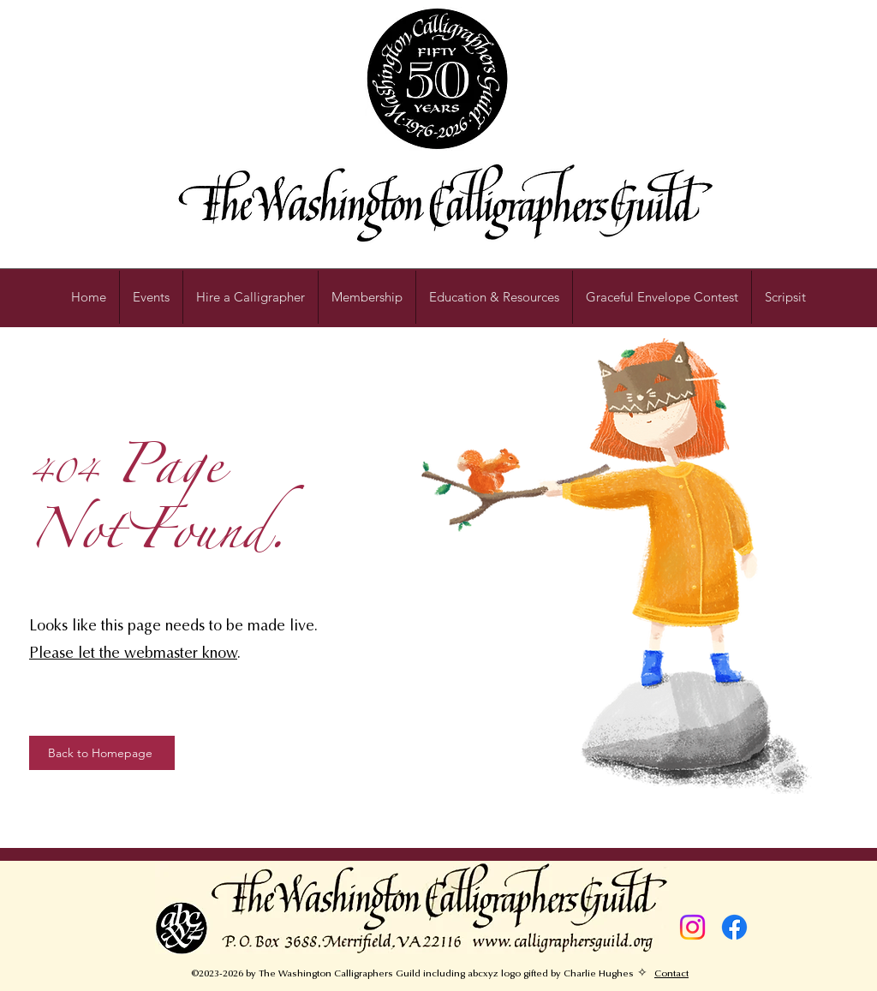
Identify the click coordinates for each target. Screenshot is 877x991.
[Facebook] (734, 927)
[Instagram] (692, 927)
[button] (494, 297)
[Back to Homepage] (102, 753)
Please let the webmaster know (133, 654)
